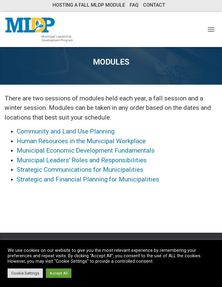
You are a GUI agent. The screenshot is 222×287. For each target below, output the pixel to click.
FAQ (134, 5)
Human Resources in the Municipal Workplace (81, 141)
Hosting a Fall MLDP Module (89, 5)
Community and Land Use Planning (65, 131)
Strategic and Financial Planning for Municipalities (88, 179)
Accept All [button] (59, 273)
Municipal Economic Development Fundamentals (86, 150)
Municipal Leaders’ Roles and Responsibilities (82, 160)
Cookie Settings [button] (25, 273)
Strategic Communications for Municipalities (80, 169)
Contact (154, 5)
